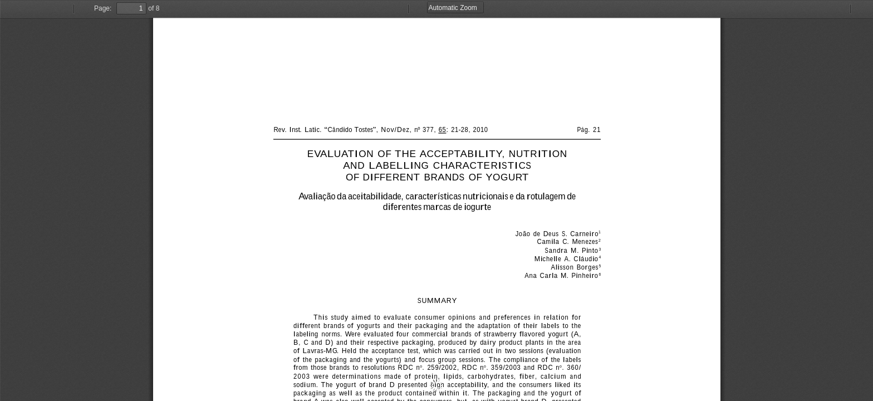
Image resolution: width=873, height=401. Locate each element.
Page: (102, 8)
